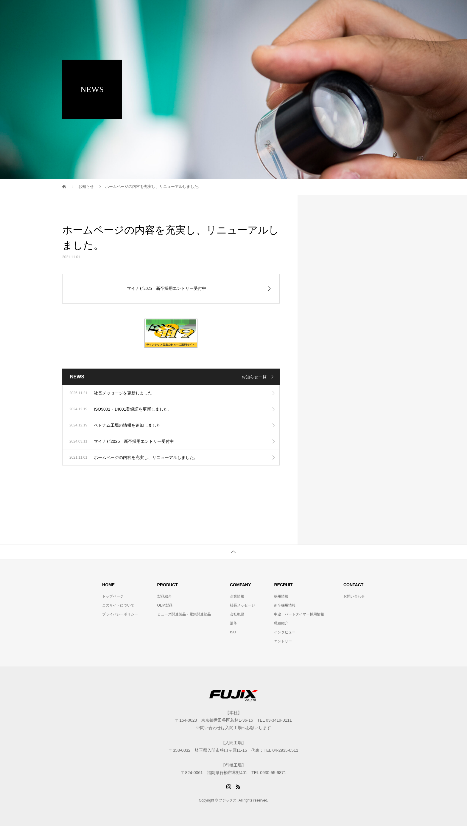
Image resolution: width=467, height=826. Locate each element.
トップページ (113, 596)
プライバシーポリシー (120, 614)
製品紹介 (164, 596)
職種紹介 (281, 623)
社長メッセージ (242, 605)
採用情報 (281, 596)
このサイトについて (118, 605)
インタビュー (284, 632)
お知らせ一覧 (254, 377)
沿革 (233, 623)
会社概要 (237, 614)
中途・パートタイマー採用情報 (299, 614)
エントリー (283, 641)
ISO (233, 632)
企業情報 (237, 596)
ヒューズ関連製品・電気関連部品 (184, 614)
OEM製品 (164, 605)
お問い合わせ (354, 596)
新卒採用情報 (284, 605)
